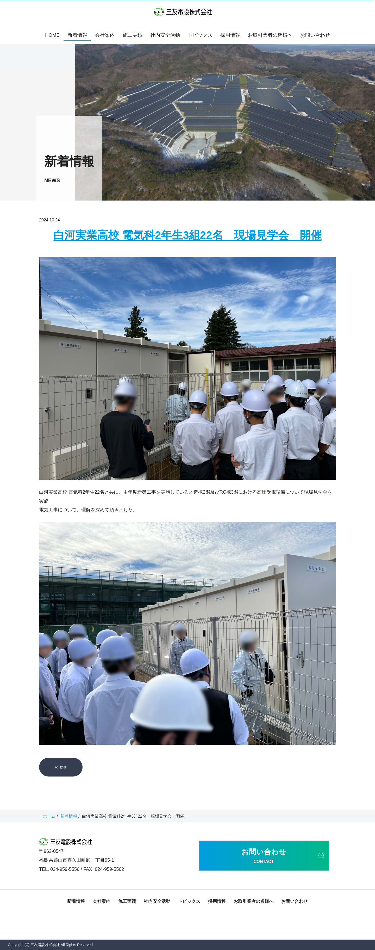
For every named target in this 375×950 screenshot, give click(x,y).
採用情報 (230, 35)
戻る (61, 767)
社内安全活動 (165, 35)
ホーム (49, 816)
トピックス (200, 35)
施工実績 (132, 35)
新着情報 (77, 35)
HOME (52, 35)
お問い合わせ (315, 35)
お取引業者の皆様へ (270, 35)
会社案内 (105, 35)
